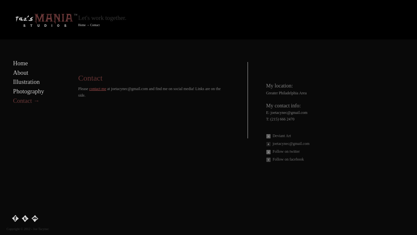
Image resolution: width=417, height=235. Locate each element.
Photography (28, 91)
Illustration (26, 81)
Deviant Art (282, 136)
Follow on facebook (288, 159)
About (20, 72)
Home (82, 25)
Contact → (26, 100)
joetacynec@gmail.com (291, 144)
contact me (97, 88)
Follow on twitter (286, 151)
